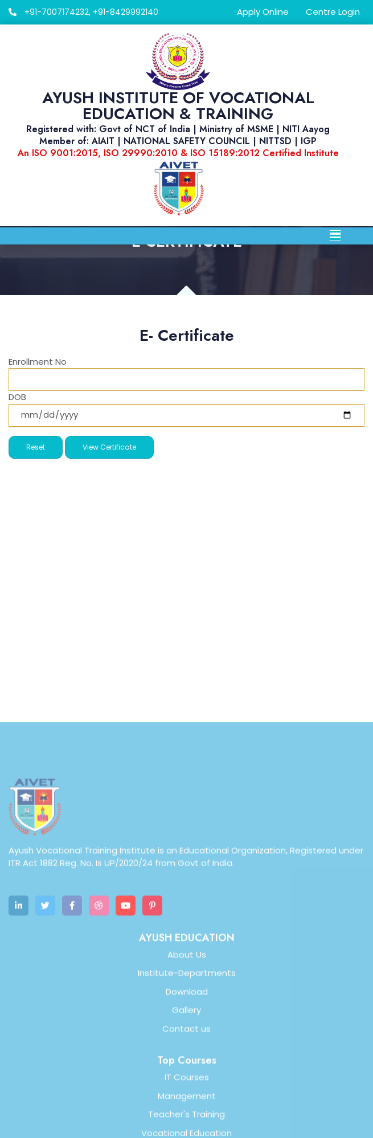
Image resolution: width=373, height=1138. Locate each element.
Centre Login (333, 12)
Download (187, 1104)
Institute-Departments (187, 1086)
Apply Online (263, 12)
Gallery (186, 1123)
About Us (186, 1067)
